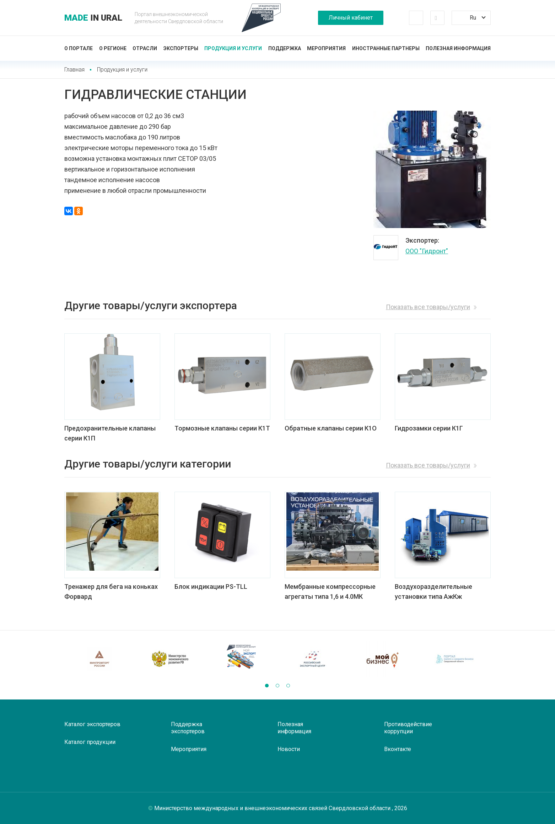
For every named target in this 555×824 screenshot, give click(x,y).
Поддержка (284, 48)
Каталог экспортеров (92, 724)
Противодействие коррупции (408, 728)
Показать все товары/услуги (428, 307)
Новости (289, 749)
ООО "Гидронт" (426, 251)
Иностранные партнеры (386, 48)
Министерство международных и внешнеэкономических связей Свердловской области (273, 808)
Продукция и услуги (233, 48)
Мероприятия (326, 48)
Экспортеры (180, 48)
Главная (74, 69)
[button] (267, 685)
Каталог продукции (89, 742)
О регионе (112, 48)
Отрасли (145, 48)
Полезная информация (458, 48)
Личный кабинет (351, 17)
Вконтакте (397, 749)
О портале (78, 48)
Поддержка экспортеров (188, 728)
